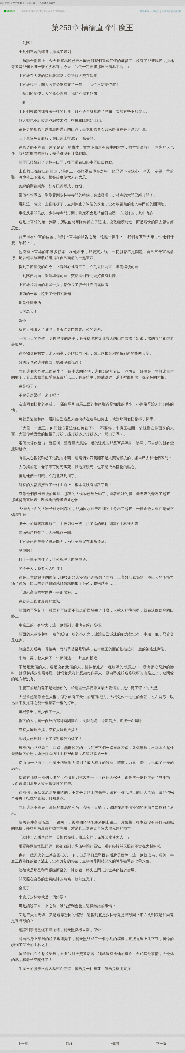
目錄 (69, 1044)
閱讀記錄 (176, 11)
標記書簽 (144, 11)
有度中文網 (16, 3)
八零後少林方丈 (47, 3)
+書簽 (115, 1044)
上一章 (23, 1044)
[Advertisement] (92, 1001)
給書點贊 (155, 11)
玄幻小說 (30, 3)
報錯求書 (165, 11)
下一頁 (161, 1044)
